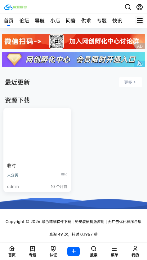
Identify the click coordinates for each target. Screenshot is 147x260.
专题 (102, 20)
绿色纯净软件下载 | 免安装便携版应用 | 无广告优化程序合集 (90, 221)
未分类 (12, 175)
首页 (9, 20)
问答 (71, 20)
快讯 (117, 20)
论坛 (24, 20)
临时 (11, 165)
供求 (86, 20)
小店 (55, 20)
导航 (40, 20)
